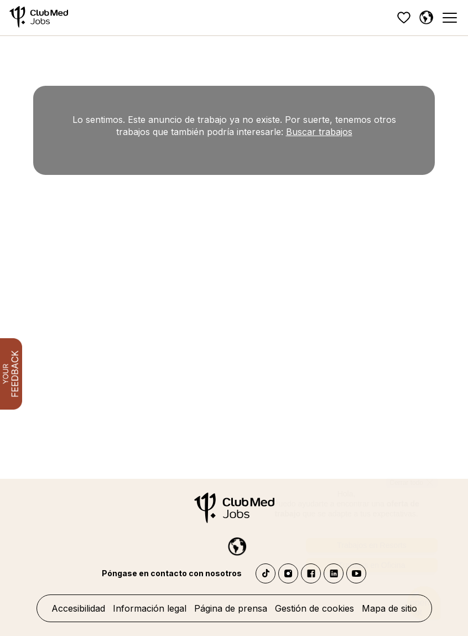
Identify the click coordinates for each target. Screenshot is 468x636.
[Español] (426, 17)
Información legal (149, 608)
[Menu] (449, 18)
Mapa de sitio (389, 608)
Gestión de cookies (314, 608)
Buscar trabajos (319, 131)
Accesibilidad (78, 608)
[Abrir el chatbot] (424, 589)
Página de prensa (230, 608)
